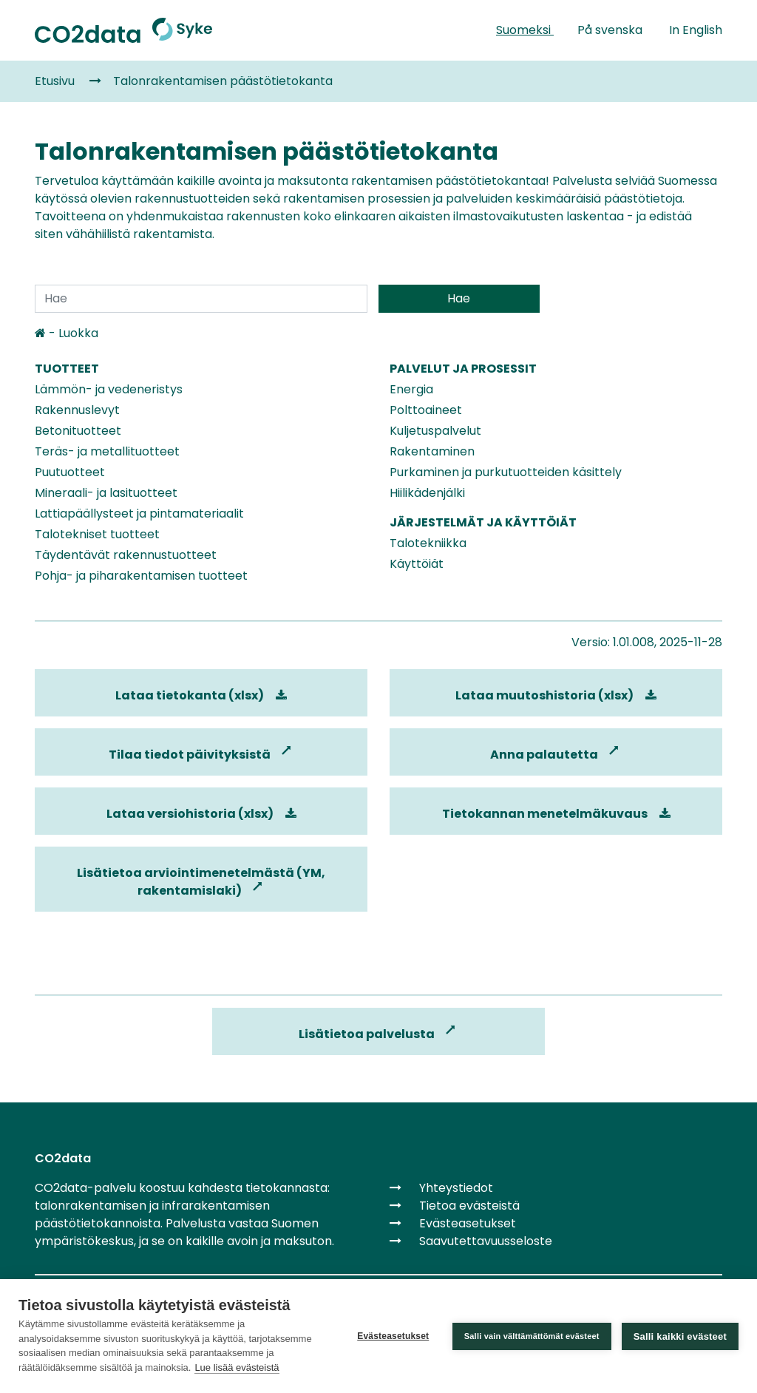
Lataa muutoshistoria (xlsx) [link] (555, 695)
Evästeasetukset (393, 1336)
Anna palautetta (556, 754)
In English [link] (695, 29)
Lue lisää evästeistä (236, 1367)
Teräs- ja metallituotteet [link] (107, 451)
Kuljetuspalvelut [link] (435, 430)
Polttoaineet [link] (426, 409)
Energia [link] (411, 389)
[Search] (201, 299)
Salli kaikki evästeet (680, 1336)
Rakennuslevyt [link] (77, 409)
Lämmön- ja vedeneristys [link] (109, 389)
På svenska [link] (611, 29)
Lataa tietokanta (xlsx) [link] (201, 695)
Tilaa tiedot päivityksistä (201, 754)
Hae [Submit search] (458, 298)
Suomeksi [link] (525, 29)
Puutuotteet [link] (70, 472)
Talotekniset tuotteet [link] (97, 534)
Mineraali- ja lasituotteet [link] (106, 492)
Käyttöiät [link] (417, 563)
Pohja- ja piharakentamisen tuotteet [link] (141, 575)
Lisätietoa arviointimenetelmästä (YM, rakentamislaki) (201, 881)
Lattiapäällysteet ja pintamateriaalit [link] (139, 513)
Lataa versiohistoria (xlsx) (201, 813)
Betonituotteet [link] (78, 430)
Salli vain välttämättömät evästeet (532, 1336)
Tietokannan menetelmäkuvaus (556, 813)
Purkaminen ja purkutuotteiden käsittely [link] (506, 472)
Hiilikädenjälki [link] (427, 492)
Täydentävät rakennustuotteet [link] (126, 554)
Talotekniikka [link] (428, 543)
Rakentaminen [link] (432, 451)
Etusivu (55, 80)
